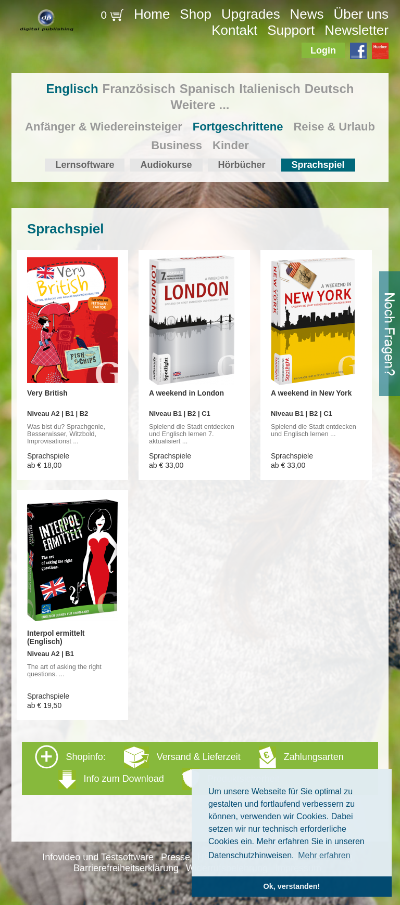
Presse (175, 857)
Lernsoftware (84, 165)
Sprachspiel (318, 165)
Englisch (72, 89)
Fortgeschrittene (238, 126)
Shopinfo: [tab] (189, 767)
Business (176, 145)
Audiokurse (166, 165)
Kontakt (234, 30)
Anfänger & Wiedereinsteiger (103, 126)
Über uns (361, 14)
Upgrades (250, 14)
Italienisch (269, 89)
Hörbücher (242, 165)
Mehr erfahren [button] (324, 855)
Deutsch (329, 89)
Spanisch (207, 89)
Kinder (231, 145)
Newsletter (356, 30)
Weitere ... (200, 105)
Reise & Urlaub (334, 126)
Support (291, 30)
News (307, 14)
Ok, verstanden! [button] (292, 886)
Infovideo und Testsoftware (98, 857)
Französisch (139, 89)
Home (152, 14)
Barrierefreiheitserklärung (126, 868)
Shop (195, 14)
